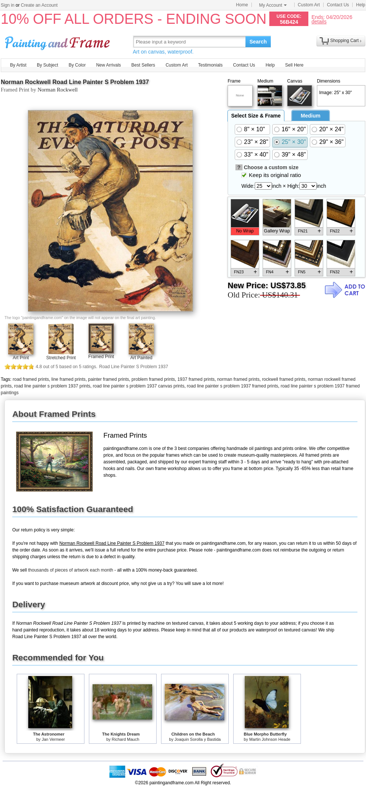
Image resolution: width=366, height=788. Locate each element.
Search (258, 42)
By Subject (47, 65)
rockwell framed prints (283, 379)
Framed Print (101, 356)
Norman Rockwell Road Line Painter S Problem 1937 (75, 82)
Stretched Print (61, 357)
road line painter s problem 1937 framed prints (232, 386)
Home (242, 4)
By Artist (18, 65)
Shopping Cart (344, 40)
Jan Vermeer (53, 739)
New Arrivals (108, 65)
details (318, 21)
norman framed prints (238, 379)
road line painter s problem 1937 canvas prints (138, 386)
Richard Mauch (125, 739)
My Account (273, 5)
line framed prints (68, 379)
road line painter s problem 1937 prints (52, 386)
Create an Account (39, 5)
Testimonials (210, 65)
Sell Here (294, 65)
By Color (77, 65)
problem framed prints (153, 379)
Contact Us (338, 4)
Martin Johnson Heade (269, 739)
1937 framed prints (196, 379)
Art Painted (141, 357)
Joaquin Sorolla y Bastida (197, 739)
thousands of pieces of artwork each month (70, 570)
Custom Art (309, 4)
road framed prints (31, 379)
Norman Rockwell (58, 90)
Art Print (21, 357)
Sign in (8, 5)
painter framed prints (108, 379)
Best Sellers (143, 65)
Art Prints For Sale (58, 41)
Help (360, 4)
